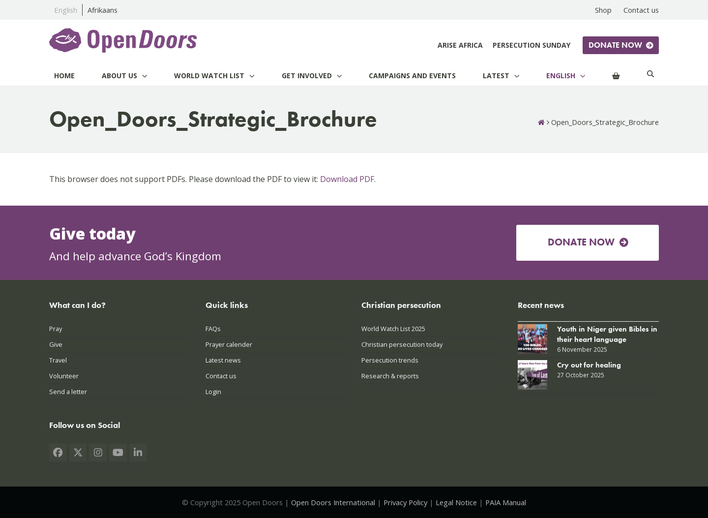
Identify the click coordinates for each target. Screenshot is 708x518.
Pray (55, 328)
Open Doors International (333, 502)
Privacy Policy (405, 502)
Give (55, 344)
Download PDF (347, 179)
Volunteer (64, 375)
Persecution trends (389, 360)
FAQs (213, 328)
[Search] (650, 75)
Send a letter (68, 391)
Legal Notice (456, 502)
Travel (58, 360)
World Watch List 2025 (393, 328)
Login (213, 391)
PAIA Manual (505, 502)
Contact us (221, 375)
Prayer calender (229, 344)
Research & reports (390, 375)
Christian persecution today (401, 344)
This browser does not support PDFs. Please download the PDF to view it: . (212, 179)
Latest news (223, 360)
